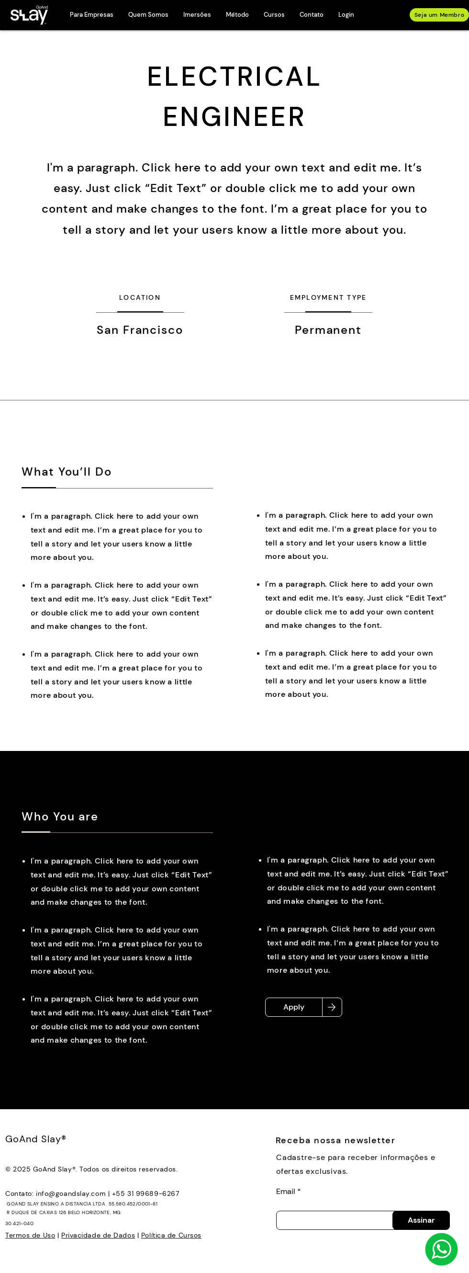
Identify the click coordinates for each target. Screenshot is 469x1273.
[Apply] (294, 1007)
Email (285, 1191)
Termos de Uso (30, 1235)
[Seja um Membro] (439, 15)
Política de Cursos (171, 1235)
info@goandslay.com (71, 1193)
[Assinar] (421, 1220)
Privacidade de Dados (98, 1235)
